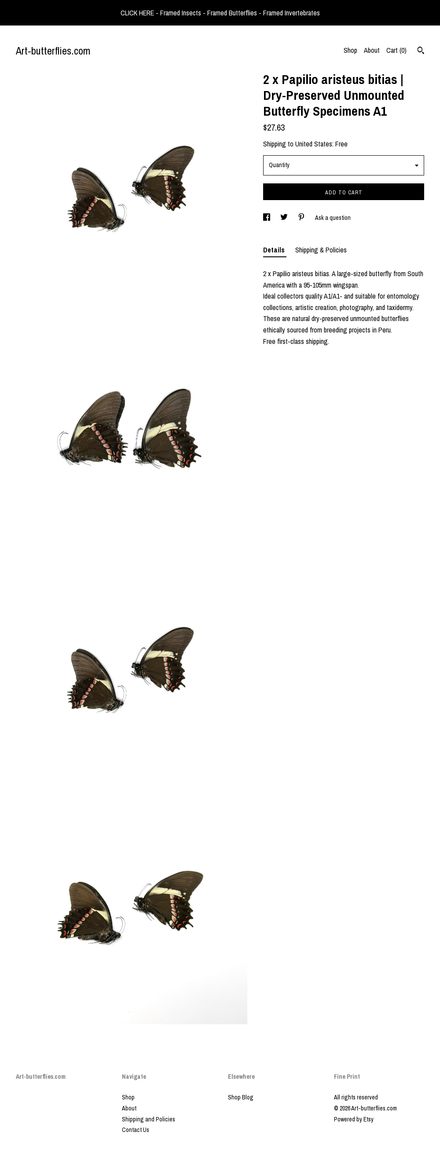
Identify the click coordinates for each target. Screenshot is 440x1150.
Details (274, 250)
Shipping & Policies (321, 250)
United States (313, 144)
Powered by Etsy (354, 1119)
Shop (350, 50)
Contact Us (135, 1130)
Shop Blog (240, 1097)
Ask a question (333, 218)
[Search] (421, 51)
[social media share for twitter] (284, 218)
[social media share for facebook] (267, 218)
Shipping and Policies (148, 1119)
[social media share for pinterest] (302, 218)
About (372, 50)
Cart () (396, 50)
